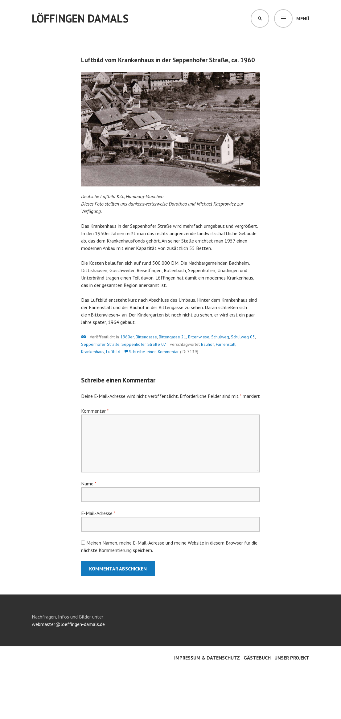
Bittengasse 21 (172, 337)
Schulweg (220, 337)
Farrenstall (226, 344)
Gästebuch (257, 658)
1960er (127, 337)
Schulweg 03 (243, 337)
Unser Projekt (291, 658)
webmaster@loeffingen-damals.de (68, 624)
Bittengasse (146, 337)
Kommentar (95, 411)
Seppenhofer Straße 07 (143, 344)
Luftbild (113, 351)
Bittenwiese (198, 337)
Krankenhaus (92, 351)
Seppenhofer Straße (100, 344)
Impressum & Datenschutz (207, 658)
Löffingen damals (80, 18)
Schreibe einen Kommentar (154, 351)
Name (88, 483)
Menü (302, 18)
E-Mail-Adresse (98, 513)
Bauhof (207, 344)
